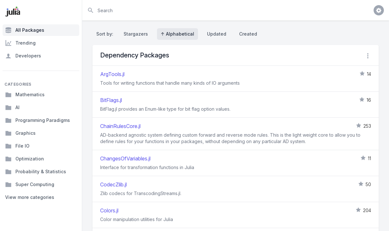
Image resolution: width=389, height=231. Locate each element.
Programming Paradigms (37, 120)
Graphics (20, 133)
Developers (23, 56)
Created (248, 34)
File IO (17, 146)
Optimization (24, 159)
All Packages (24, 30)
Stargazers (136, 34)
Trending (20, 43)
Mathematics (25, 94)
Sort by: (106, 34)
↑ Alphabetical (177, 34)
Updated (216, 34)
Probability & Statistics (35, 171)
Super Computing (29, 184)
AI (12, 107)
